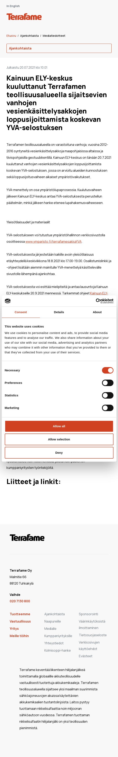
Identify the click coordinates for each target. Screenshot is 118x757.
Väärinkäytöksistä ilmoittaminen (92, 624)
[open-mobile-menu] (107, 17)
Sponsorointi (88, 614)
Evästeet (85, 656)
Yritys (14, 628)
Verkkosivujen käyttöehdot (89, 645)
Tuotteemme (20, 614)
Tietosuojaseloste (93, 635)
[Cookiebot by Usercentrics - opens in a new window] (95, 301)
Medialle (50, 628)
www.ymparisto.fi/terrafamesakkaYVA (53, 241)
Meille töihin (19, 636)
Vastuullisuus (20, 621)
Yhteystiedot (54, 643)
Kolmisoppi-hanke (57, 650)
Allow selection (59, 439)
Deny (59, 452)
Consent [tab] (21, 312)
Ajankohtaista (29, 36)
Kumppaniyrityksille (58, 636)
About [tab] (97, 312)
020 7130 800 (20, 601)
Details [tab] (59, 312)
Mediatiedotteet (54, 36)
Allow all (59, 426)
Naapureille (52, 621)
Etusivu (11, 36)
